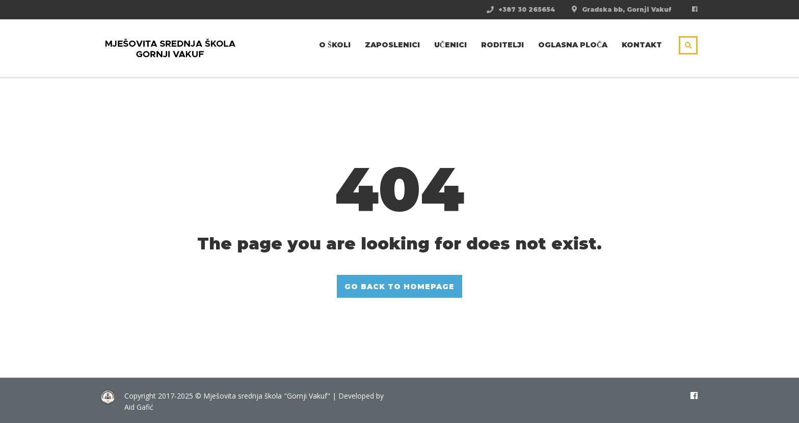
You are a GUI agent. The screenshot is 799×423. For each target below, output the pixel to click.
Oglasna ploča (572, 44)
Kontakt (642, 44)
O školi (335, 44)
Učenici (450, 44)
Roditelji (502, 44)
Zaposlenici (392, 44)
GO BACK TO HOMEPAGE (399, 286)
